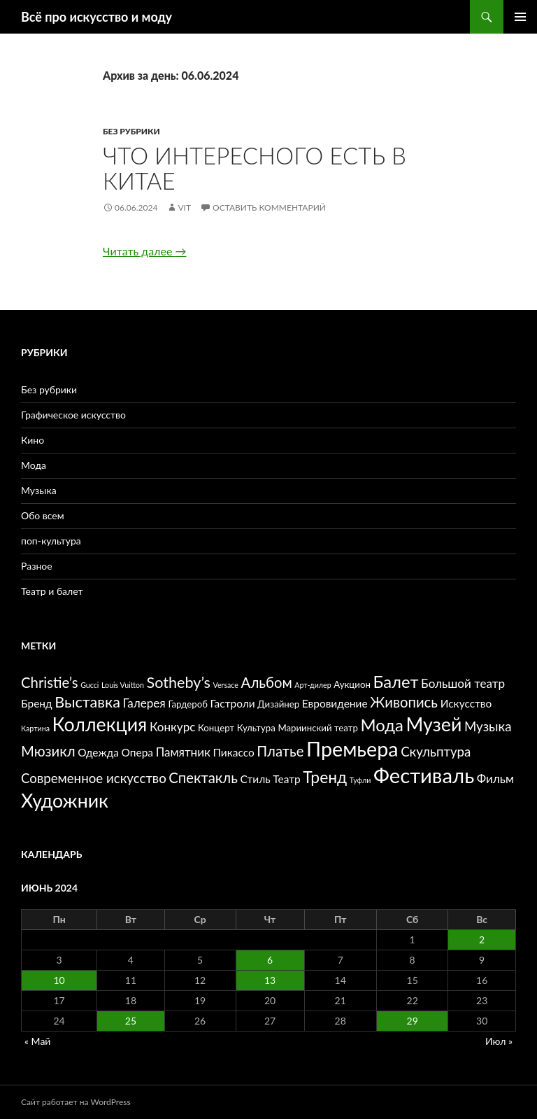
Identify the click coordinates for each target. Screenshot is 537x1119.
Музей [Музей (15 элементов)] (434, 724)
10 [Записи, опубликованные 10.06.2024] (58, 980)
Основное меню (520, 17)
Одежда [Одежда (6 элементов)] (98, 752)
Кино (32, 440)
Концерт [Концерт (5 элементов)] (216, 727)
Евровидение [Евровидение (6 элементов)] (335, 703)
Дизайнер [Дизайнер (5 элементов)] (278, 704)
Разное (36, 566)
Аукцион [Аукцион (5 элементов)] (352, 684)
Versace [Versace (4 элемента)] (225, 684)
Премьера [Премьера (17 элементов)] (352, 749)
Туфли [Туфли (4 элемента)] (360, 779)
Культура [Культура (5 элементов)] (256, 727)
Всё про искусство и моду (96, 16)
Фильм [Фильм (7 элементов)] (495, 778)
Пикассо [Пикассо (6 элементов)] (234, 752)
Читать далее (144, 251)
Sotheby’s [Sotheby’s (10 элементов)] (178, 682)
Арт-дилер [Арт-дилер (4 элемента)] (312, 684)
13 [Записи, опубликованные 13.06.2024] (269, 980)
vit (184, 207)
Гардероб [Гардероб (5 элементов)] (188, 704)
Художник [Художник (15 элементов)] (64, 800)
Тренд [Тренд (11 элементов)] (325, 777)
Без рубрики (131, 131)
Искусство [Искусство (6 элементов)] (466, 703)
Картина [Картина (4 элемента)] (35, 728)
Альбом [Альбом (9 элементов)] (266, 682)
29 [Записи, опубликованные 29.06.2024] (412, 1021)
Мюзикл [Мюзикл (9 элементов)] (48, 751)
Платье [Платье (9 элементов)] (280, 751)
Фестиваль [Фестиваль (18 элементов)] (423, 775)
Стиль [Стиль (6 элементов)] (256, 779)
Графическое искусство (73, 415)
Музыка (39, 490)
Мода (33, 465)
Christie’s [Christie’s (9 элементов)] (49, 682)
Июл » (499, 1041)
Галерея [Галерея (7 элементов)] (144, 703)
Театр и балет (52, 591)
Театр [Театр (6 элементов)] (286, 779)
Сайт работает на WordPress (76, 1102)
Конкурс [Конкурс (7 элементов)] (173, 726)
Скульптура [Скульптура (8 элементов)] (436, 751)
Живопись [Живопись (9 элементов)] (404, 702)
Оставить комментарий (269, 207)
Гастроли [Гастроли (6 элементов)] (232, 703)
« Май (37, 1041)
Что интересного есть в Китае (254, 168)
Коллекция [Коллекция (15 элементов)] (100, 724)
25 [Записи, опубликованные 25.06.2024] (130, 1021)
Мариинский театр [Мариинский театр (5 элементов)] (317, 727)
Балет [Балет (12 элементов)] (395, 681)
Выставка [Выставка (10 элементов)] (87, 702)
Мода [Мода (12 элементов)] (381, 725)
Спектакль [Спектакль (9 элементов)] (203, 777)
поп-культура (51, 541)
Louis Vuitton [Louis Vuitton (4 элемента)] (122, 684)
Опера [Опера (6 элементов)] (138, 752)
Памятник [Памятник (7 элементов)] (183, 752)
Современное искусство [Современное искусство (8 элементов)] (93, 778)
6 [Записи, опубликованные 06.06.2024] (270, 960)
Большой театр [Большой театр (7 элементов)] (463, 683)
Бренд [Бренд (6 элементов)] (36, 703)
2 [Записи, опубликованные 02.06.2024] (482, 939)
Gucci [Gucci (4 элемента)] (89, 684)
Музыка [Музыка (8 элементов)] (488, 726)
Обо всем (42, 515)
